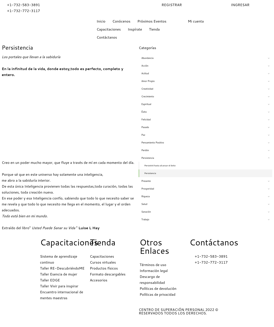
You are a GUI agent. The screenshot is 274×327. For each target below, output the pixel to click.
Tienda (154, 29)
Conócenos (121, 21)
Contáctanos (107, 37)
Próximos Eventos (151, 21)
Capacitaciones (109, 29)
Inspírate (135, 29)
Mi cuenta (196, 21)
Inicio (101, 21)
